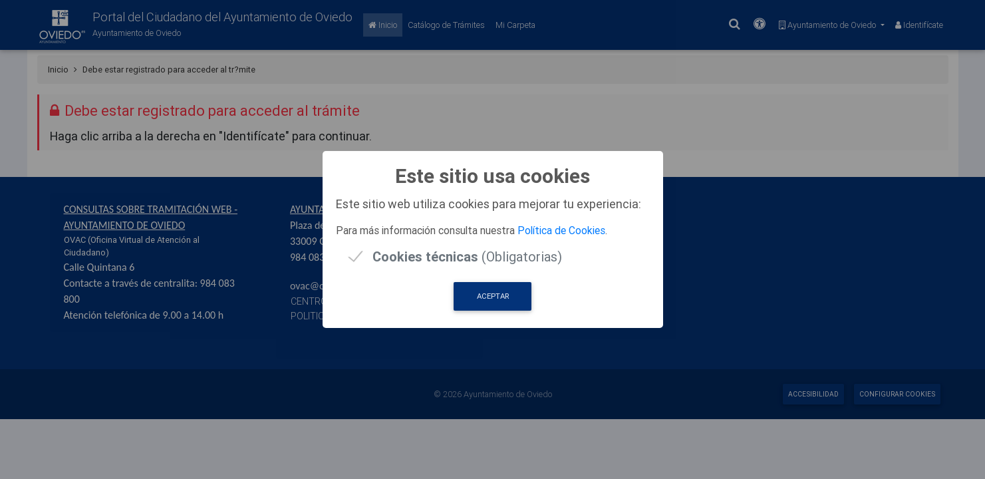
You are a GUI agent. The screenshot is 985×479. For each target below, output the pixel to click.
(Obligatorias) (467, 256)
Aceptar (493, 296)
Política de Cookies (561, 230)
